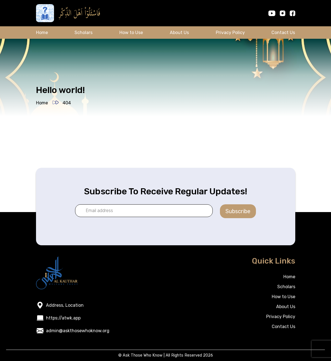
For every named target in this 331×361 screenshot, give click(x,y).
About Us (179, 32)
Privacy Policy (230, 32)
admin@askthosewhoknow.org (77, 330)
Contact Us (283, 32)
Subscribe (237, 211)
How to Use (131, 32)
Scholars (84, 32)
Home (42, 32)
